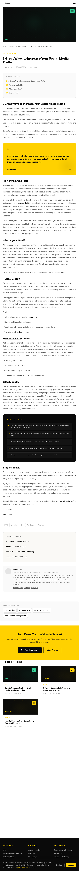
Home (5, 46)
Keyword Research (41, 610)
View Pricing (52, 650)
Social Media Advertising (17, 541)
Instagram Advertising (16, 546)
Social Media (11, 54)
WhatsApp (41, 525)
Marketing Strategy (9, 857)
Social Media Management (15, 616)
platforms (66, 134)
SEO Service (10, 610)
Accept (71, 865)
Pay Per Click (59, 853)
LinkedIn (14, 525)
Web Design (32, 857)
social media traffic (67, 501)
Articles (11, 46)
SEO (4, 54)
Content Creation (34, 850)
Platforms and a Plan (14, 85)
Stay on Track (12, 93)
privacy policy (22, 867)
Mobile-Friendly (13, 338)
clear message (24, 332)
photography (31, 317)
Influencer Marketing (61, 857)
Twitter (28, 203)
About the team (18, 588)
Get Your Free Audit (29, 650)
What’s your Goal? (14, 89)
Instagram (17, 203)
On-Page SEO (24, 610)
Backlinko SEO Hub (17, 557)
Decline (59, 865)
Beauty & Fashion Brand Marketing (21, 552)
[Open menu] (74, 3)
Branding (31, 853)
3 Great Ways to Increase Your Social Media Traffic (25, 81)
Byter (5, 514)
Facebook (30, 525)
